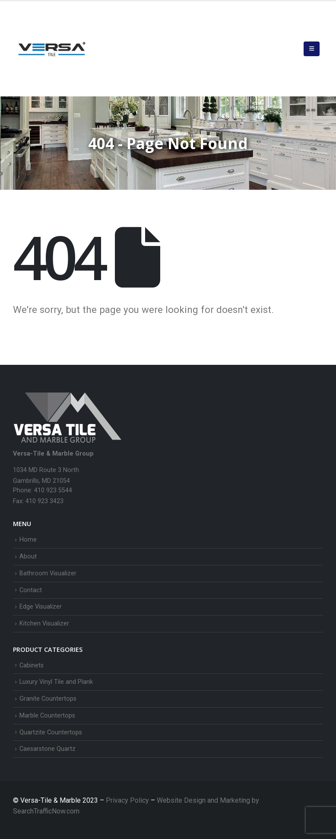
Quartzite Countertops (50, 732)
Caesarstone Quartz (47, 749)
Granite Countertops (47, 698)
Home (28, 539)
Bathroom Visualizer (47, 573)
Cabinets (31, 665)
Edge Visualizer (40, 606)
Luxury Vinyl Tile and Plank (56, 682)
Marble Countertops (47, 715)
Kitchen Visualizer (44, 623)
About (28, 556)
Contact (30, 590)
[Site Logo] (52, 49)
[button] (312, 48)
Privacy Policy (128, 800)
